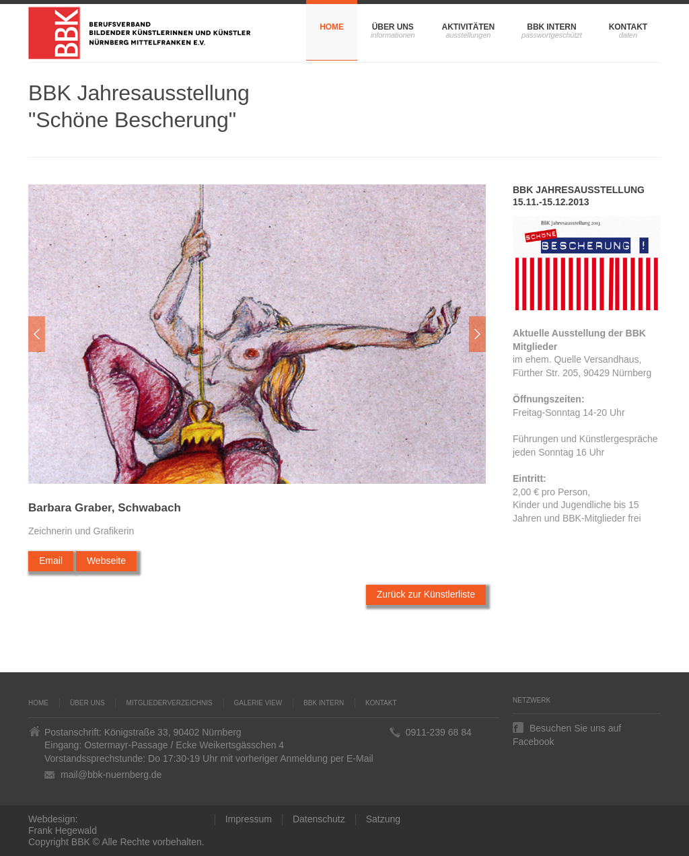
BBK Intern (551, 27)
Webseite (106, 560)
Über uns (393, 27)
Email (51, 560)
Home (332, 27)
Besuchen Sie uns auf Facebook (567, 728)
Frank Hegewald (62, 830)
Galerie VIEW (258, 703)
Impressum (248, 819)
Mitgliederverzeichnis (169, 703)
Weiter (477, 334)
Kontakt (628, 27)
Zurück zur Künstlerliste (426, 594)
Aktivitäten (468, 27)
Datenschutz (319, 819)
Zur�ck (36, 334)
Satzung (383, 819)
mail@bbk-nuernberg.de (111, 774)
